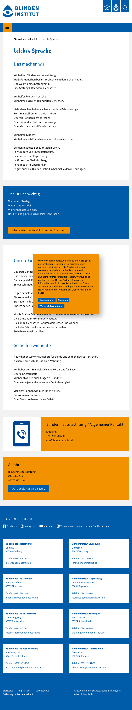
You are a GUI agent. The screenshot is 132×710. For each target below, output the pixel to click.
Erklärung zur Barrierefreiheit (18, 694)
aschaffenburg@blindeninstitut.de (23, 667)
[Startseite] (29, 39)
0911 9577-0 (20, 628)
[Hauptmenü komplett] (7, 27)
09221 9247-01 (88, 663)
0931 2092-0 (58, 436)
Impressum (24, 690)
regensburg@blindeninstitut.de (88, 598)
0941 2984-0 (87, 593)
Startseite (8, 690)
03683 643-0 (87, 628)
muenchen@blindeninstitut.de (22, 598)
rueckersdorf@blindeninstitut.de (23, 633)
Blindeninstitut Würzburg (86, 544)
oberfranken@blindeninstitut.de (89, 667)
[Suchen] (125, 6)
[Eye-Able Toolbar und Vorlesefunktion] (107, 6)
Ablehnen (63, 300)
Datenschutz (42, 690)
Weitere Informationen (51, 305)
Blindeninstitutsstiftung (19, 544)
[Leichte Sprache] (116, 6)
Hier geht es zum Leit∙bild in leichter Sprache (39, 230)
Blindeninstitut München (19, 578)
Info (36, 39)
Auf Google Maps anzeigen (29, 488)
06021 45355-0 (21, 663)
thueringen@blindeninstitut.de (88, 633)
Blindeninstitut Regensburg (87, 578)
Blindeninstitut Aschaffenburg (22, 648)
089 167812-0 (21, 593)
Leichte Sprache (49, 39)
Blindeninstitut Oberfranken (87, 648)
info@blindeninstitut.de (60, 440)
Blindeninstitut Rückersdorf (21, 613)
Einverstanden (47, 300)
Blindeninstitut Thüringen (86, 613)
